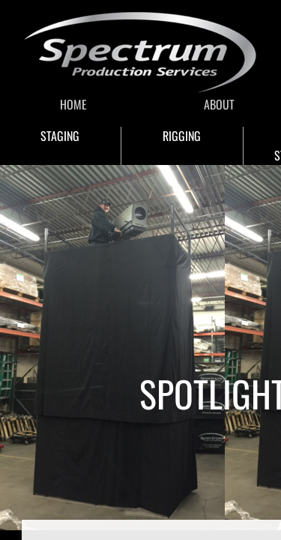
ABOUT (219, 104)
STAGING (59, 136)
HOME (73, 104)
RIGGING (182, 136)
